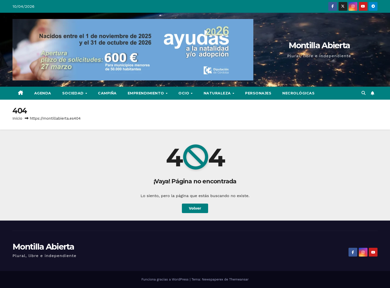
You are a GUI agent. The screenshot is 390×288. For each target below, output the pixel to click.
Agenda (42, 93)
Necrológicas (298, 93)
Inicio (17, 118)
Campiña (107, 93)
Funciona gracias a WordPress (165, 279)
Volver (195, 208)
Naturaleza (218, 93)
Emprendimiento (146, 93)
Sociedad (73, 93)
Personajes (258, 93)
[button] (364, 93)
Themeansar (239, 279)
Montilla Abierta (319, 45)
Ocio (184, 93)
